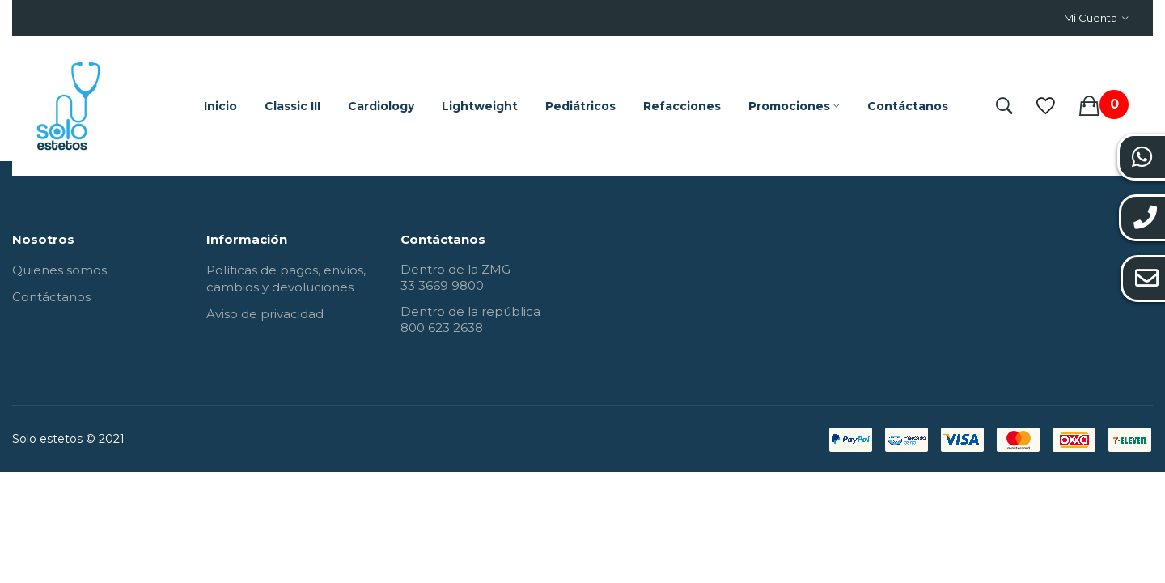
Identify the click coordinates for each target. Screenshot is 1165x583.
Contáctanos (51, 296)
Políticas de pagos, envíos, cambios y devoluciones (286, 278)
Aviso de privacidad (265, 313)
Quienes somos (59, 270)
